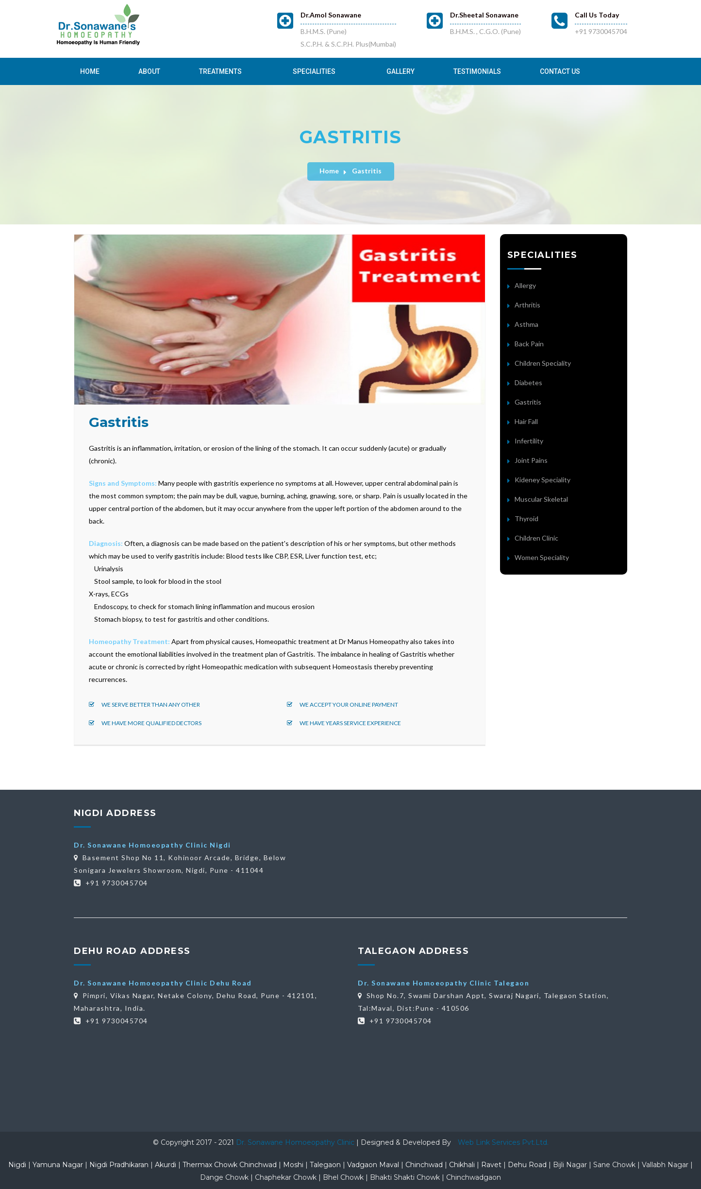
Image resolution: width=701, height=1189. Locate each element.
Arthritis (527, 305)
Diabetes (528, 382)
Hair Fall (526, 421)
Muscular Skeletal (541, 499)
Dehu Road (527, 1164)
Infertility (529, 441)
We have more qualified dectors (145, 723)
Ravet (491, 1164)
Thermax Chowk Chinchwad (230, 1164)
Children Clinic (536, 538)
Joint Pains (531, 460)
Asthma (526, 324)
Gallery (400, 71)
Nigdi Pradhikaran (119, 1164)
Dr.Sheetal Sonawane (484, 15)
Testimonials (477, 71)
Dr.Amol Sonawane (330, 15)
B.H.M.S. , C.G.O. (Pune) (485, 31)
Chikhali (462, 1164)
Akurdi (165, 1164)
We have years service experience (344, 723)
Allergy (525, 285)
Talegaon (325, 1164)
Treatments (220, 71)
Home (90, 71)
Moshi (293, 1164)
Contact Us (560, 71)
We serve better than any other (144, 704)
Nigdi (17, 1164)
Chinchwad (424, 1164)
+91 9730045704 (601, 31)
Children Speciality (543, 363)
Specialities (314, 71)
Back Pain (529, 344)
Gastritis (367, 171)
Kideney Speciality (542, 480)
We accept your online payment (342, 704)
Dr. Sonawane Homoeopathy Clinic (296, 1142)
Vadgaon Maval (373, 1164)
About (149, 71)
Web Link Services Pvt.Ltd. (503, 1142)
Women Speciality (542, 557)
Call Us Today (597, 15)
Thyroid (526, 518)
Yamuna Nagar (58, 1164)
